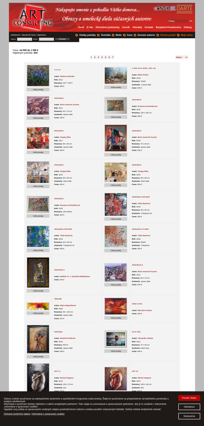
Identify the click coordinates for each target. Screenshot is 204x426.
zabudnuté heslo (29, 35)
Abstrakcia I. (59, 270)
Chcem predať (168, 35)
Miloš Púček (143, 75)
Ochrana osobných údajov (17, 414)
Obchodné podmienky (107, 27)
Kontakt (149, 27)
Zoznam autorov (146, 35)
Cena (129, 35)
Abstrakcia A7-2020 (140, 229)
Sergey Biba (65, 137)
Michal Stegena (66, 378)
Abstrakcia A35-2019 (141, 197)
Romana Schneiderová (147, 106)
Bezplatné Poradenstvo (168, 27)
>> (186, 57)
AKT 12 (135, 371)
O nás (90, 27)
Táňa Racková (144, 203)
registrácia (41, 35)
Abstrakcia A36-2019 (63, 229)
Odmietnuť (189, 407)
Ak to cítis (136, 332)
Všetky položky (87, 35)
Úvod (81, 27)
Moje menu (187, 35)
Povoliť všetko (189, 398)
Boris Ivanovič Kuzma (69, 104)
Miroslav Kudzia (145, 310)
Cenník (126, 27)
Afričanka (58, 332)
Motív (119, 35)
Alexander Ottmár (145, 338)
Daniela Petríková (67, 338)
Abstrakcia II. (137, 265)
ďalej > (179, 57)
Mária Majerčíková (68, 305)
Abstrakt (58, 299)
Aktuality (137, 27)
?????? (57, 70)
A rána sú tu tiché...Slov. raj (144, 68)
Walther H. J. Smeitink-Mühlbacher (75, 276)
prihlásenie (15, 35)
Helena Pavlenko (67, 76)
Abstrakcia (58, 98)
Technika (106, 35)
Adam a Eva (137, 304)
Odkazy (188, 27)
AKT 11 (57, 371)
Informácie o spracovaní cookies (48, 414)
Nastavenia (189, 416)
